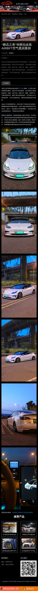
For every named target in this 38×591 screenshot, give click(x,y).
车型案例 (14, 14)
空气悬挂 (21, 88)
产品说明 (6, 83)
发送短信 (28, 589)
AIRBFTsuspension (18, 581)
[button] (35, 3)
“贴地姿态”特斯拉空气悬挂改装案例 (22, 512)
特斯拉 (21, 14)
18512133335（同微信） (9, 589)
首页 (9, 14)
